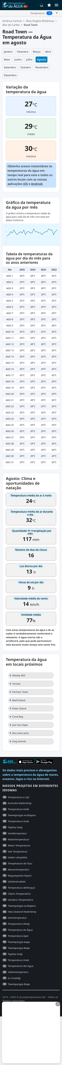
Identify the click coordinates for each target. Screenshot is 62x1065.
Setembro (10, 67)
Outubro (25, 67)
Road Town (31, 25)
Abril (48, 51)
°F (56, 13)
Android (36, 184)
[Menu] (56, 5)
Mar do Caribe (11, 25)
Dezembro (10, 75)
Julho (29, 59)
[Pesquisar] (42, 5)
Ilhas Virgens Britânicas (40, 21)
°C (49, 13)
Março (37, 51)
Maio (7, 59)
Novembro (41, 67)
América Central (12, 21)
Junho (18, 59)
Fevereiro (22, 51)
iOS (25, 184)
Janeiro (8, 51)
